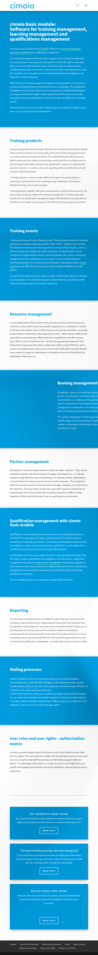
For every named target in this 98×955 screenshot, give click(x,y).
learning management (20, 52)
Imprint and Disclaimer (29, 944)
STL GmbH (43, 48)
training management (70, 48)
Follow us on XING (47, 948)
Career (67, 944)
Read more (49, 830)
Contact (13, 944)
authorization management (48, 562)
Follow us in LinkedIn (28, 948)
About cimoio (79, 944)
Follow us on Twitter (67, 948)
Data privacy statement (51, 944)
